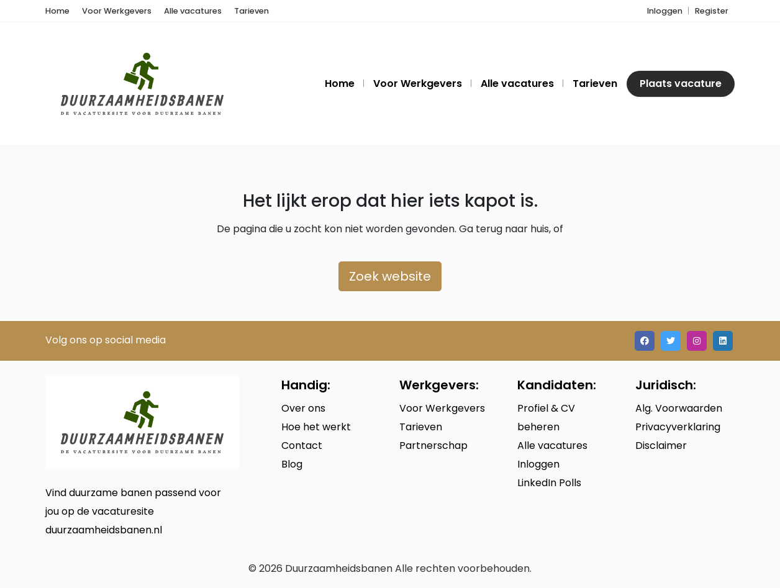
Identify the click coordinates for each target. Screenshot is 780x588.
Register (711, 11)
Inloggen (664, 11)
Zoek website (390, 276)
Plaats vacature (681, 83)
